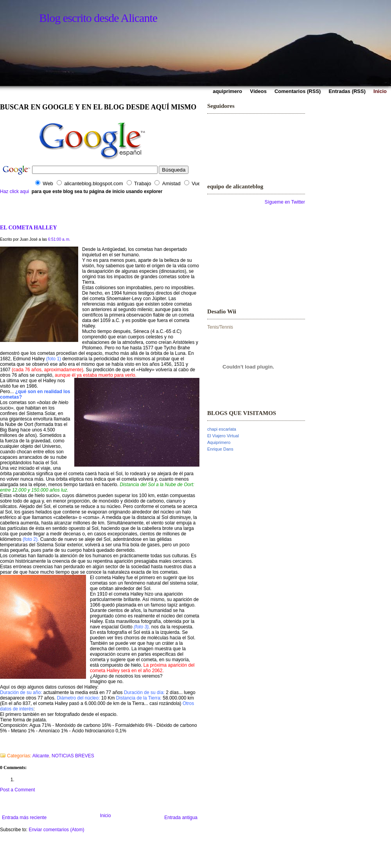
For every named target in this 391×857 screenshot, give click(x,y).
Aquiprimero (218, 442)
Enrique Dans (220, 449)
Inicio (105, 815)
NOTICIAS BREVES (73, 756)
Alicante (40, 756)
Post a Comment (17, 790)
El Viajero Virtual (223, 435)
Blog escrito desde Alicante (98, 17)
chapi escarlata (221, 429)
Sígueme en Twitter (285, 202)
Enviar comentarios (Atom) (56, 829)
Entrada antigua (180, 817)
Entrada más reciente (24, 817)
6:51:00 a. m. (59, 239)
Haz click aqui (14, 191)
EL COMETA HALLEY (28, 227)
